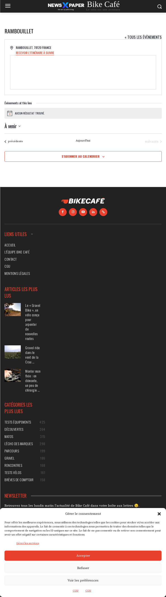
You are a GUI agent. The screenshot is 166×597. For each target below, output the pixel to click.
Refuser (83, 568)
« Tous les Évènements (143, 37)
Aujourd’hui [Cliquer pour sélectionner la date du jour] (83, 140)
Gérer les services (27, 543)
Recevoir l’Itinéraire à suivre (35, 52)
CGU (75, 590)
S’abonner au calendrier (81, 156)
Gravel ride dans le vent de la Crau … (32, 354)
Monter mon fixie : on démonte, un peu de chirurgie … (32, 380)
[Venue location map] (83, 72)
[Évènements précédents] (14, 141)
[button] (159, 514)
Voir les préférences (83, 580)
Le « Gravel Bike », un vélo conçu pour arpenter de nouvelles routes (32, 322)
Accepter (83, 556)
